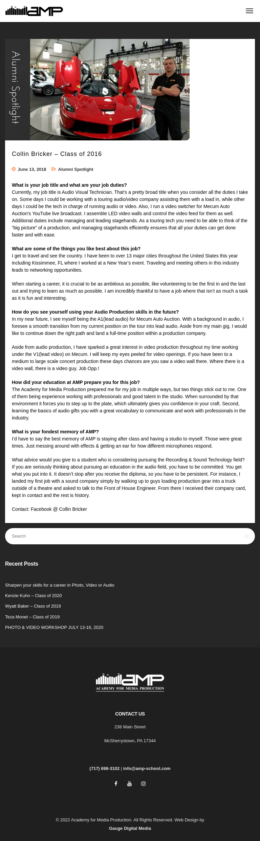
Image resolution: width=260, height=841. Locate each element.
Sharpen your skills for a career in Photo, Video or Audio (59, 585)
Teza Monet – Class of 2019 (32, 616)
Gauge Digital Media (130, 828)
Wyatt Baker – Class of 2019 (33, 606)
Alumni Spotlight (75, 169)
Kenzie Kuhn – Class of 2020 (33, 595)
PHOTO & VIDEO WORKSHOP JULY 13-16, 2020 (54, 627)
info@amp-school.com (147, 768)
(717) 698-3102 (104, 768)
